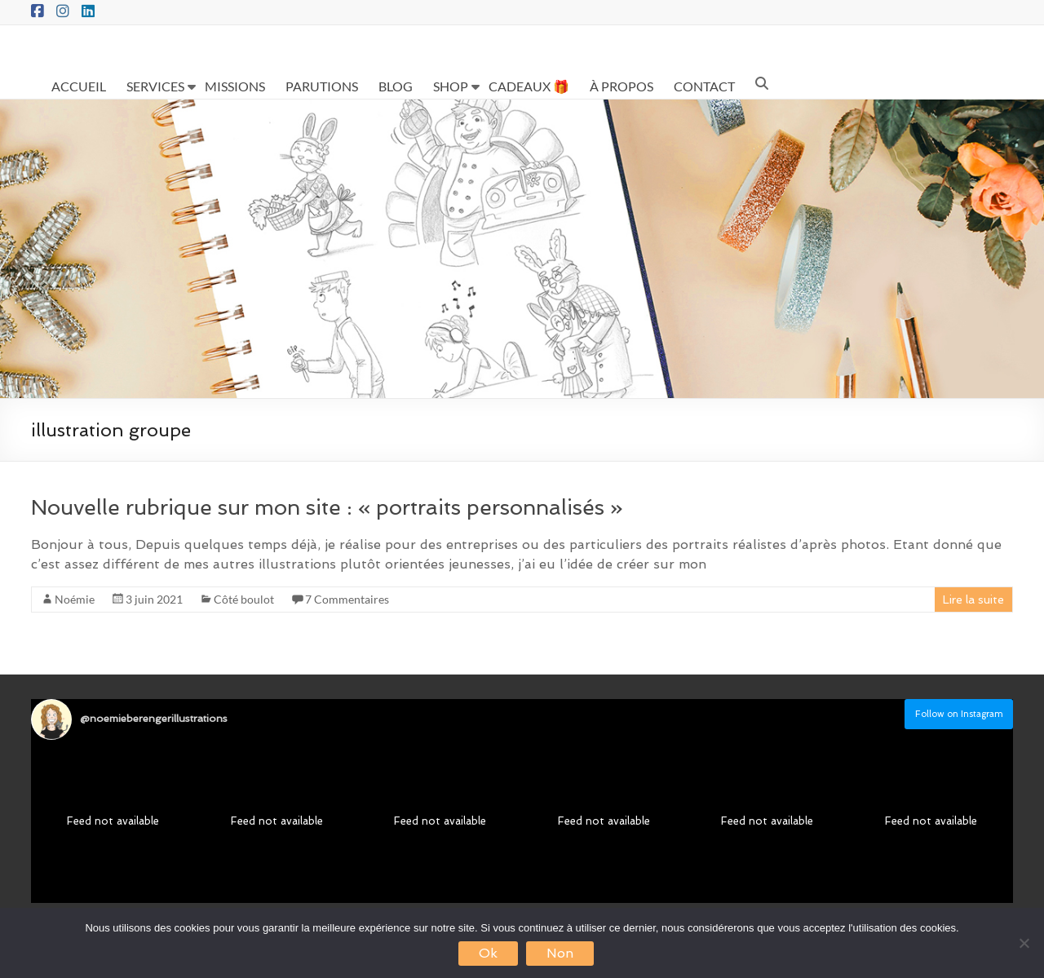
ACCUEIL (78, 86)
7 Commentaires (347, 599)
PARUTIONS (321, 86)
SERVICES (155, 86)
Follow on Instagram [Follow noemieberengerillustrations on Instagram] (959, 714)
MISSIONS (235, 86)
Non (559, 953)
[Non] (1023, 943)
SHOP (450, 86)
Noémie (75, 599)
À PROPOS (621, 86)
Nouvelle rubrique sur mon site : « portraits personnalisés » (327, 507)
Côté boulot (244, 599)
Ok (488, 953)
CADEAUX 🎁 (529, 86)
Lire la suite (973, 599)
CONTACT (704, 86)
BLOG (395, 86)
